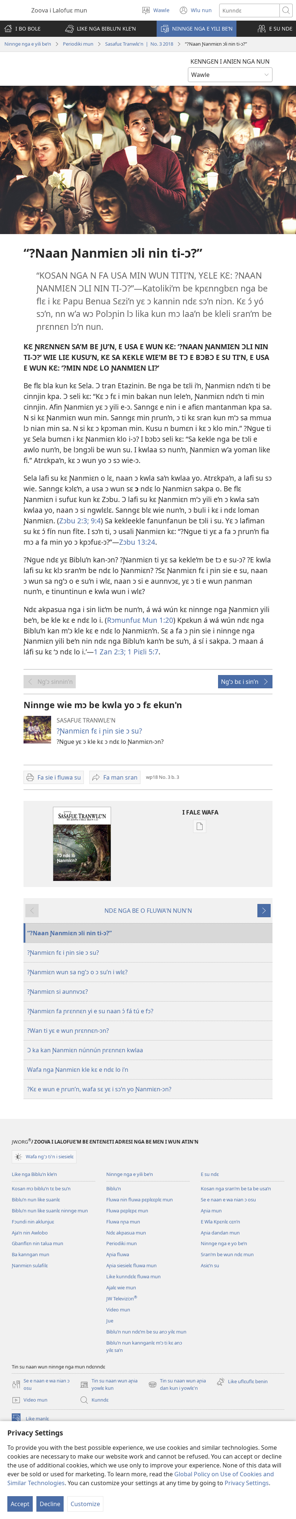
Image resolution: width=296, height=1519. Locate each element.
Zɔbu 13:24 (137, 542)
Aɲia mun (211, 1210)
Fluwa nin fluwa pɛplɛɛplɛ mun (139, 1199)
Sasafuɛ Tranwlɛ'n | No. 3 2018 (139, 43)
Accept (20, 1504)
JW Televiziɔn (121, 1298)
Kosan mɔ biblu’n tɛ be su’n (41, 1188)
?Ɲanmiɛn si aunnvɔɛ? (57, 992)
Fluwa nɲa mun (123, 1221)
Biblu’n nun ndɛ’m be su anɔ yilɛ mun (146, 1331)
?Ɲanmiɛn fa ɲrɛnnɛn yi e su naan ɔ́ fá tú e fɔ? (90, 1011)
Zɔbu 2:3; (74, 521)
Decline (50, 1504)
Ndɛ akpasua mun (126, 1232)
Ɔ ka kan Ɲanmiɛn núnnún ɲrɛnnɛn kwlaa (85, 1050)
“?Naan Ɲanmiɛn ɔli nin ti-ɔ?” (69, 933)
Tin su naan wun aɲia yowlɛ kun (109, 1384)
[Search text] (249, 10)
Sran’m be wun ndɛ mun (227, 1254)
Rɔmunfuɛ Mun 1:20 (140, 620)
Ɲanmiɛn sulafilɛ (30, 1265)
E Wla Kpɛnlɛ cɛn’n (220, 1221)
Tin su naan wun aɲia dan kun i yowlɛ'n (177, 1384)
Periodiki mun (78, 43)
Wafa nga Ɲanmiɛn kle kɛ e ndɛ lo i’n (77, 1070)
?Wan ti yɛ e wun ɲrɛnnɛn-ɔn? (68, 1031)
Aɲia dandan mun (220, 1232)
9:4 (95, 521)
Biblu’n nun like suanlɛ (36, 1199)
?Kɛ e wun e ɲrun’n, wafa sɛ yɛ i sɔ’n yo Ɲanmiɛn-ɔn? (99, 1089)
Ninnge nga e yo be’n (224, 1243)
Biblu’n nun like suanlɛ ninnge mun (50, 1210)
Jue (109, 1320)
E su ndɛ (210, 1174)
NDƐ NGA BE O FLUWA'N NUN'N (148, 911)
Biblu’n (113, 1188)
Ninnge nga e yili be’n (27, 43)
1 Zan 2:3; (110, 652)
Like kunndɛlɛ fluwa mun (133, 1276)
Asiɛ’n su (210, 1265)
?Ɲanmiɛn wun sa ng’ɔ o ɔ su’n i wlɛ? (77, 972)
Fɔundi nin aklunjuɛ (33, 1221)
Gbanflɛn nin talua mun (37, 1243)
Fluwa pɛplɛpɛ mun (127, 1210)
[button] (100, 29)
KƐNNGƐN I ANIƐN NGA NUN (230, 61)
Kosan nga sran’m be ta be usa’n (236, 1188)
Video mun (118, 1309)
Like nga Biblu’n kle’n (34, 1174)
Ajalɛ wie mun (121, 1287)
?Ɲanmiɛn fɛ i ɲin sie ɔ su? (99, 731)
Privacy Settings (247, 1483)
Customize (85, 1504)
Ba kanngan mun (30, 1254)
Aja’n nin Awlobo (30, 1232)
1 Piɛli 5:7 (142, 652)
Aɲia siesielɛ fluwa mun (131, 1265)
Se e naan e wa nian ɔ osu (228, 1199)
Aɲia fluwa (117, 1254)
